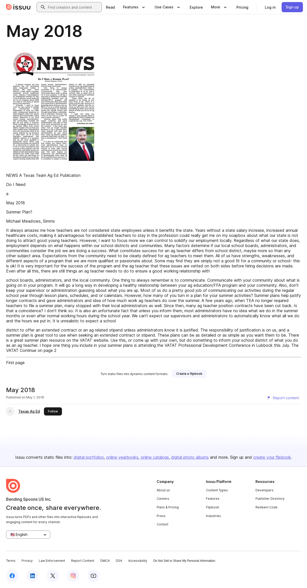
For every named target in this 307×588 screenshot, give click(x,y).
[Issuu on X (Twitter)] (53, 576)
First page (15, 362)
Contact (162, 524)
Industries (213, 516)
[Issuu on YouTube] (93, 576)
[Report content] (283, 398)
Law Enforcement (52, 561)
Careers (163, 498)
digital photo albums (190, 457)
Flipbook (212, 507)
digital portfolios (89, 457)
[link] (110, 7)
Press (161, 516)
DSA (119, 561)
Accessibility (137, 561)
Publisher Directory (270, 498)
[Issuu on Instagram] (73, 576)
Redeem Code (266, 507)
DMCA (105, 561)
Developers (264, 490)
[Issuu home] (18, 7)
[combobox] (74, 7)
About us (163, 490)
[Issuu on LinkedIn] (32, 576)
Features (212, 498)
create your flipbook (272, 457)
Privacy (27, 561)
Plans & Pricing (168, 507)
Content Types (217, 490)
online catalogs (155, 457)
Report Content (82, 561)
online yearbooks (122, 457)
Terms (10, 561)
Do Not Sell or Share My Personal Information (184, 561)
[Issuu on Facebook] (12, 576)
